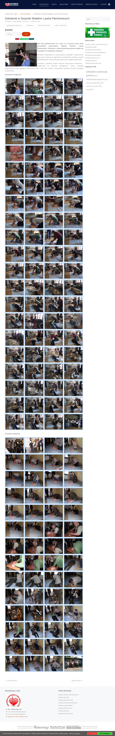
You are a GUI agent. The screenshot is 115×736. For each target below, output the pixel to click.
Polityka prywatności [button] (74, 733)
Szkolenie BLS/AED (90, 47)
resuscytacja (29, 25)
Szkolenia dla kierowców (92, 58)
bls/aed (88, 89)
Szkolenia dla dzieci (91, 60)
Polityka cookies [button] (63, 733)
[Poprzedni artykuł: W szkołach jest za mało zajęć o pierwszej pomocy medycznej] (11, 680)
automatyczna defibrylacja (93, 83)
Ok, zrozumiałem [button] (104, 733)
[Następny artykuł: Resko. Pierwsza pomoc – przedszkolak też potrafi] (76, 680)
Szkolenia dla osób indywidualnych (95, 52)
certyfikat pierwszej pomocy (14, 25)
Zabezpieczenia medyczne (93, 63)
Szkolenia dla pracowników (93, 50)
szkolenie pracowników (44, 25)
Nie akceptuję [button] (92, 733)
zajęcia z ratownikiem (61, 25)
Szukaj (107, 19)
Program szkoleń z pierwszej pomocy (96, 44)
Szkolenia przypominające (93, 55)
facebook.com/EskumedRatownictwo (18, 716)
